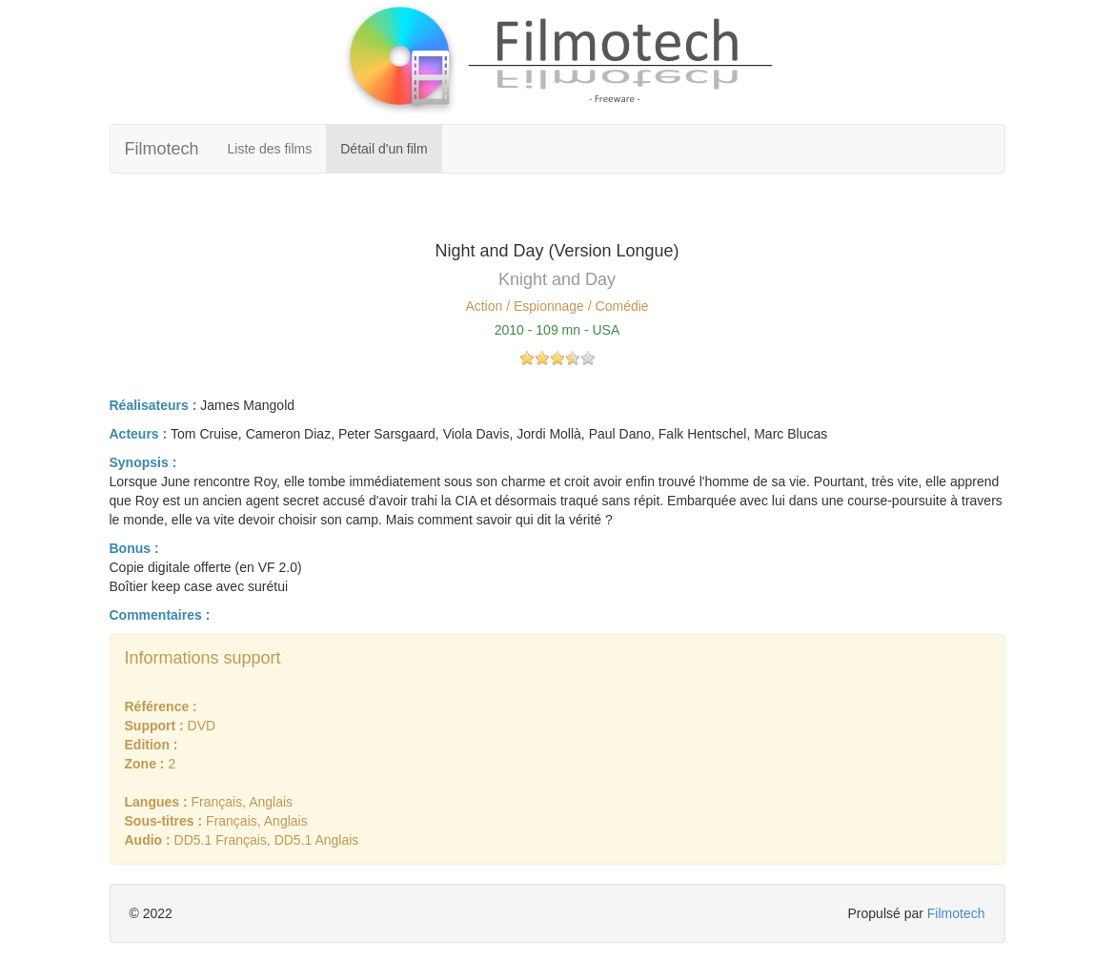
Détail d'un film (383, 148)
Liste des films (270, 148)
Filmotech (162, 148)
